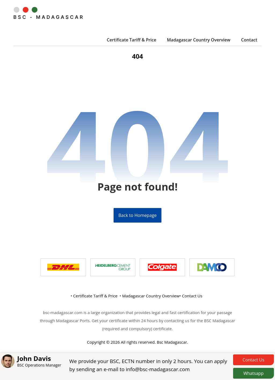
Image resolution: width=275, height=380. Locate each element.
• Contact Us (190, 296)
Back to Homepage (137, 216)
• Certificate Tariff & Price (94, 296)
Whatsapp (253, 373)
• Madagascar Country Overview (149, 296)
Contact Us (253, 360)
